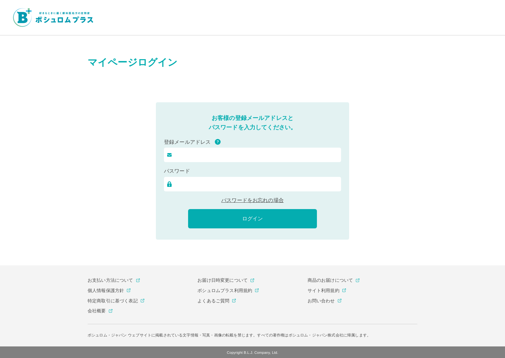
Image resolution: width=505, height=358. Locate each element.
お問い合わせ (321, 300)
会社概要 (97, 310)
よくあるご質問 (213, 300)
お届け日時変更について (222, 280)
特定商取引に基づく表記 (113, 300)
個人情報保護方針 (106, 290)
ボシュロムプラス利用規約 (224, 290)
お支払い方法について (110, 280)
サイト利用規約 (323, 290)
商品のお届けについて (330, 280)
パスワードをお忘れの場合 (252, 200)
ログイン (252, 218)
